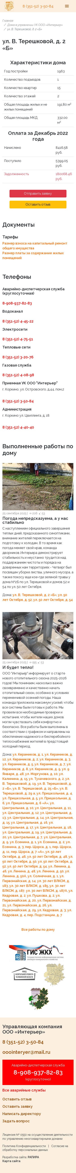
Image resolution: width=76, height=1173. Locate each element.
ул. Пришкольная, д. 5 (19, 798)
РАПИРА (33, 1157)
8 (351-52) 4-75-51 (17, 339)
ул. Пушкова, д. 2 (40, 895)
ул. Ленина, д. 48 (21, 871)
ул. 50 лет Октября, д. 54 (53, 600)
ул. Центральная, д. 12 (20, 813)
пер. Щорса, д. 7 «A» (27, 852)
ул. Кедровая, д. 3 (51, 910)
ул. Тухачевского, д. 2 (46, 779)
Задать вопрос (16, 1121)
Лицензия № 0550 (14, 1134)
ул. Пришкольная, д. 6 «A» (27, 803)
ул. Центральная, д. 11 (53, 808)
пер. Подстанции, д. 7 (44, 915)
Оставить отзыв (38, 204)
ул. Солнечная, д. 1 (43, 876)
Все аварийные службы (24, 1090)
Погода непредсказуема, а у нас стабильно (35, 520)
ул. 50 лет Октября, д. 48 (47, 857)
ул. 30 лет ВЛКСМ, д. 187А (46, 891)
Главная (7, 20)
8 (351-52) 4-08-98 (18, 375)
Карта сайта (11, 1161)
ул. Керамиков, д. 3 (55, 759)
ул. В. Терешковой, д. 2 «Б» (35, 595)
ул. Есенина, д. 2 (51, 842)
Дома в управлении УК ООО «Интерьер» (35, 25)
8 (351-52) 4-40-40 (18, 427)
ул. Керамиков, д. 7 (49, 764)
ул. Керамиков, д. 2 (22, 759)
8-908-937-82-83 (17, 303)
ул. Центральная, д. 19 (20, 832)
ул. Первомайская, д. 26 (26, 905)
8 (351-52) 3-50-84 (38, 6)
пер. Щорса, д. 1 (38, 847)
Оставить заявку (17, 1106)
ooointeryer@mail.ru (26, 1052)
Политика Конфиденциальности (24, 1146)
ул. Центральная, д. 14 (25, 818)
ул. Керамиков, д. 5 (17, 764)
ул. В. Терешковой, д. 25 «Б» (35, 788)
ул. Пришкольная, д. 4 (54, 793)
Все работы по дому (38, 930)
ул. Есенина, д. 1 (23, 842)
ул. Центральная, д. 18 (53, 827)
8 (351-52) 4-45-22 (17, 321)
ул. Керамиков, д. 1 (28, 754)
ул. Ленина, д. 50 (50, 871)
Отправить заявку (38, 193)
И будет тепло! (17, 667)
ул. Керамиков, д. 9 (44, 769)
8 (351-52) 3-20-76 (17, 357)
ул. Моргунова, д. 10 (41, 774)
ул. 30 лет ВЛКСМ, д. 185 (28, 886)
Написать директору (21, 1114)
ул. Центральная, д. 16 (29, 823)
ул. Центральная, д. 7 (25, 837)
